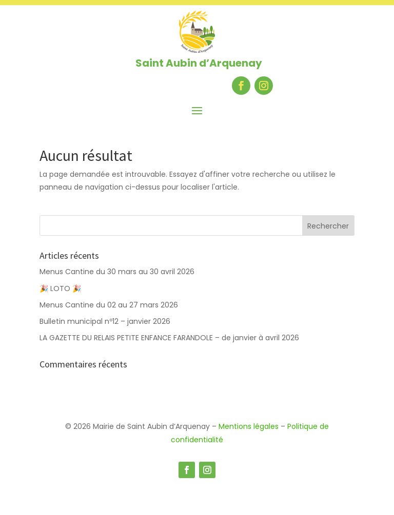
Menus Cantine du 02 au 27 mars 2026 (109, 305)
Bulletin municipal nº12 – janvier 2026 (105, 321)
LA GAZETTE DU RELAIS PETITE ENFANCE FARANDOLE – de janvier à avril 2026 (169, 338)
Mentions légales (249, 426)
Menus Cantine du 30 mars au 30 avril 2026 (117, 271)
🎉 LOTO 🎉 (61, 288)
